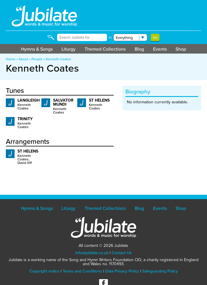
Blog (139, 49)
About (23, 59)
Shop (181, 49)
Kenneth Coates (58, 59)
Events (160, 49)
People (37, 59)
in (110, 37)
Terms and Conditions (82, 271)
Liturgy (69, 49)
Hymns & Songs (37, 49)
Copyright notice (44, 271)
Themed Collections (105, 49)
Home (10, 59)
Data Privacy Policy (122, 271)
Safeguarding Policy (160, 271)
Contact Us (122, 253)
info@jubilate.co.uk (91, 253)
